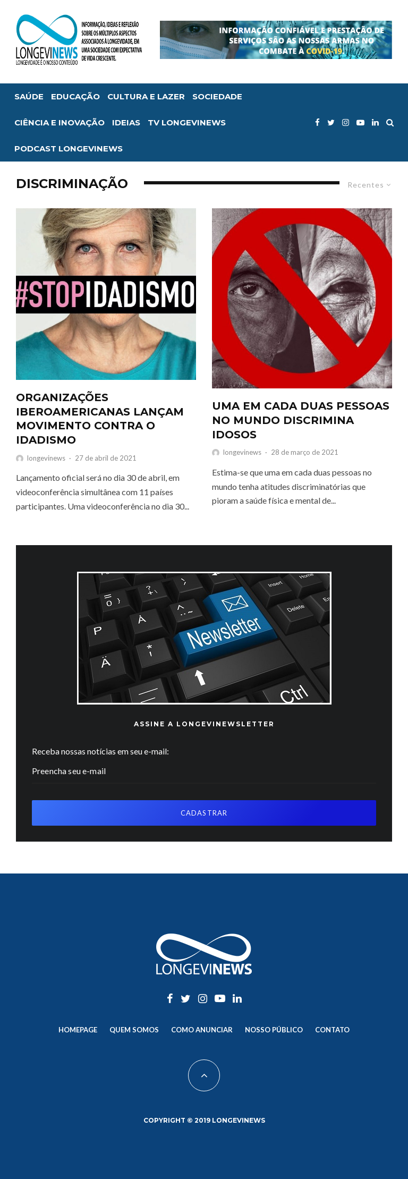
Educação (75, 96)
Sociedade (217, 96)
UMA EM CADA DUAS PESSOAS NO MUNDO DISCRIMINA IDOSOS (300, 420)
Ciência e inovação (59, 122)
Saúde (29, 96)
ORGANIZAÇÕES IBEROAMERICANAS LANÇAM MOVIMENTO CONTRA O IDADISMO (100, 418)
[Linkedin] (375, 122)
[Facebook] (317, 122)
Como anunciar (202, 1029)
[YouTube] (360, 122)
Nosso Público (274, 1029)
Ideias (126, 122)
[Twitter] (331, 122)
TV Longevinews (187, 122)
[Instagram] (345, 122)
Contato (332, 1029)
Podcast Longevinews (68, 148)
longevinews (46, 458)
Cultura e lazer (146, 96)
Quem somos (134, 1029)
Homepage (77, 1029)
